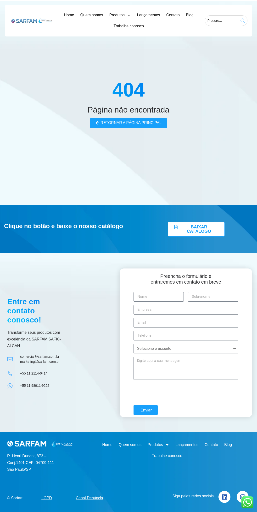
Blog (190, 15)
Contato (173, 15)
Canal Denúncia (89, 498)
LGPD (46, 498)
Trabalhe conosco (129, 26)
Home (69, 15)
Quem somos (91, 15)
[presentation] (170, 392)
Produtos (120, 15)
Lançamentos (148, 15)
